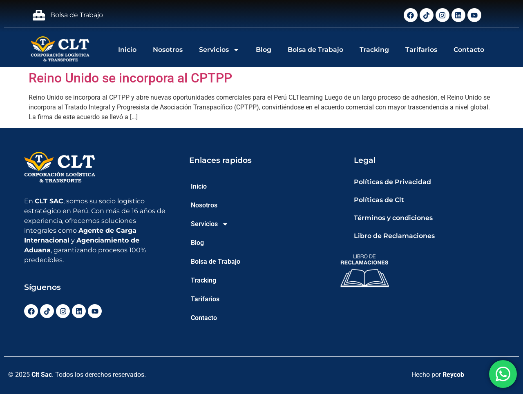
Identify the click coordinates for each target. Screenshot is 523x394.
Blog (263, 49)
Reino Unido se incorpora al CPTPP (130, 78)
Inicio (127, 49)
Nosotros (168, 49)
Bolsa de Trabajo (315, 49)
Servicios (219, 49)
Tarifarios (421, 49)
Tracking (374, 49)
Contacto (469, 49)
